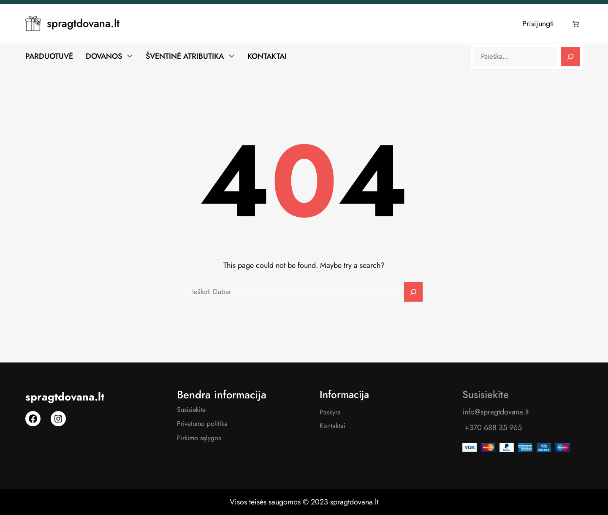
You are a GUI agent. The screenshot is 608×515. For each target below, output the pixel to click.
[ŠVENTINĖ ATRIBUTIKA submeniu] (231, 55)
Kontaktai (332, 426)
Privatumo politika (202, 423)
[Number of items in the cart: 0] (576, 24)
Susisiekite (191, 409)
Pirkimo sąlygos (199, 438)
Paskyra (330, 412)
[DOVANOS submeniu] (130, 55)
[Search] (570, 56)
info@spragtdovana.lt (495, 411)
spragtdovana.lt (83, 23)
